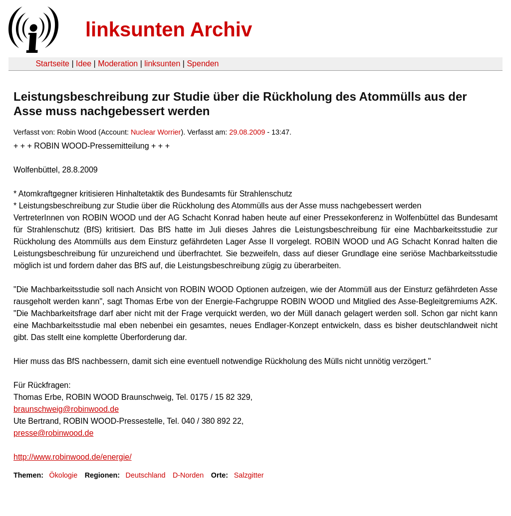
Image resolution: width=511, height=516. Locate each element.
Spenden (203, 63)
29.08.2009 (247, 132)
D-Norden (188, 475)
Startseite (52, 63)
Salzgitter (249, 475)
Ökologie (63, 475)
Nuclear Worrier (156, 132)
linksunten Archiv (168, 29)
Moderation (118, 63)
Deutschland (146, 475)
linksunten (162, 63)
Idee (83, 63)
